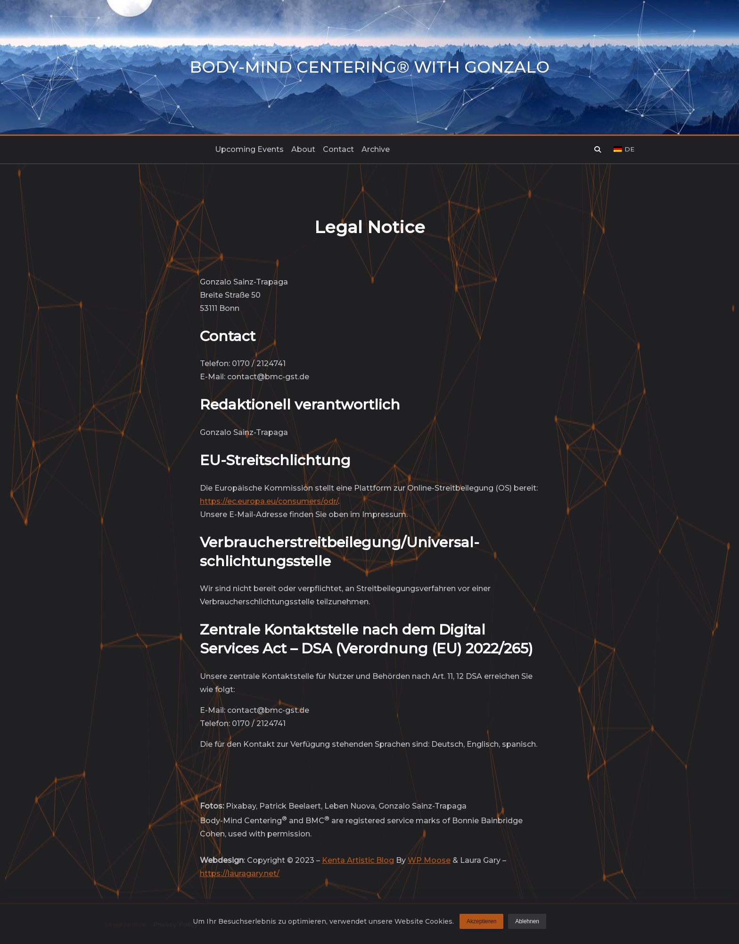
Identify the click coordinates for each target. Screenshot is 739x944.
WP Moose (429, 860)
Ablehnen (527, 923)
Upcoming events (249, 149)
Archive (375, 149)
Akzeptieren (481, 923)
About (303, 149)
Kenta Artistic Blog (358, 860)
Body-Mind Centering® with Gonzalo (369, 67)
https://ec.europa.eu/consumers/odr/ (269, 501)
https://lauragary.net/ (239, 873)
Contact (338, 149)
